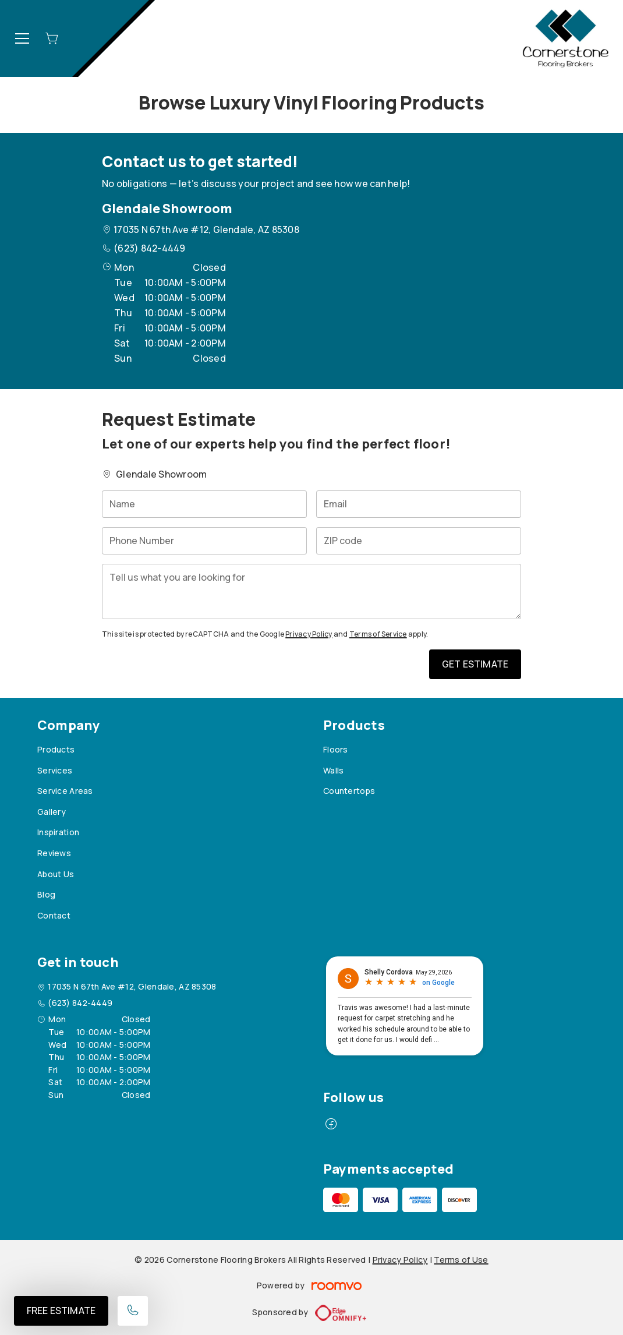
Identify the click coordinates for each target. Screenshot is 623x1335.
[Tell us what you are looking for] (311, 591)
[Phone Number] (204, 541)
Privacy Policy (308, 634)
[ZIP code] (418, 541)
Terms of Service (378, 634)
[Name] (204, 504)
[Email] (418, 504)
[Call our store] (133, 1311)
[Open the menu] (22, 38)
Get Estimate (475, 664)
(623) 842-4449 (149, 248)
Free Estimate (61, 1310)
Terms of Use (461, 1259)
